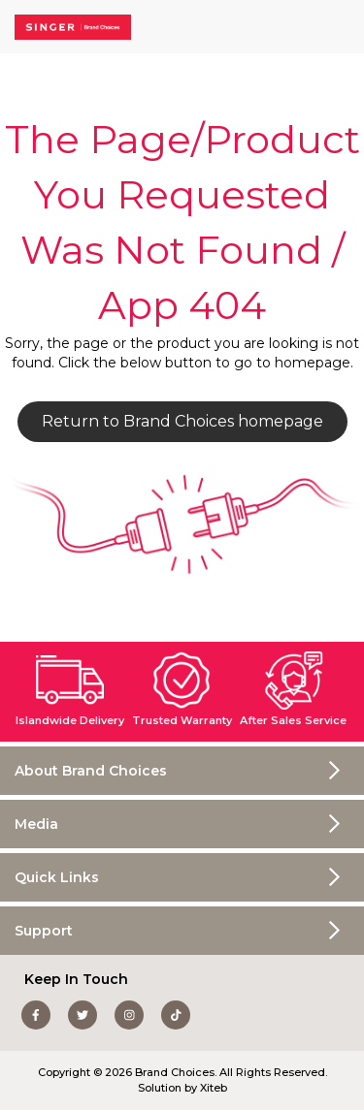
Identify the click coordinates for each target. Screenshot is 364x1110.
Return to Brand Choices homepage (182, 421)
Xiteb (213, 1087)
